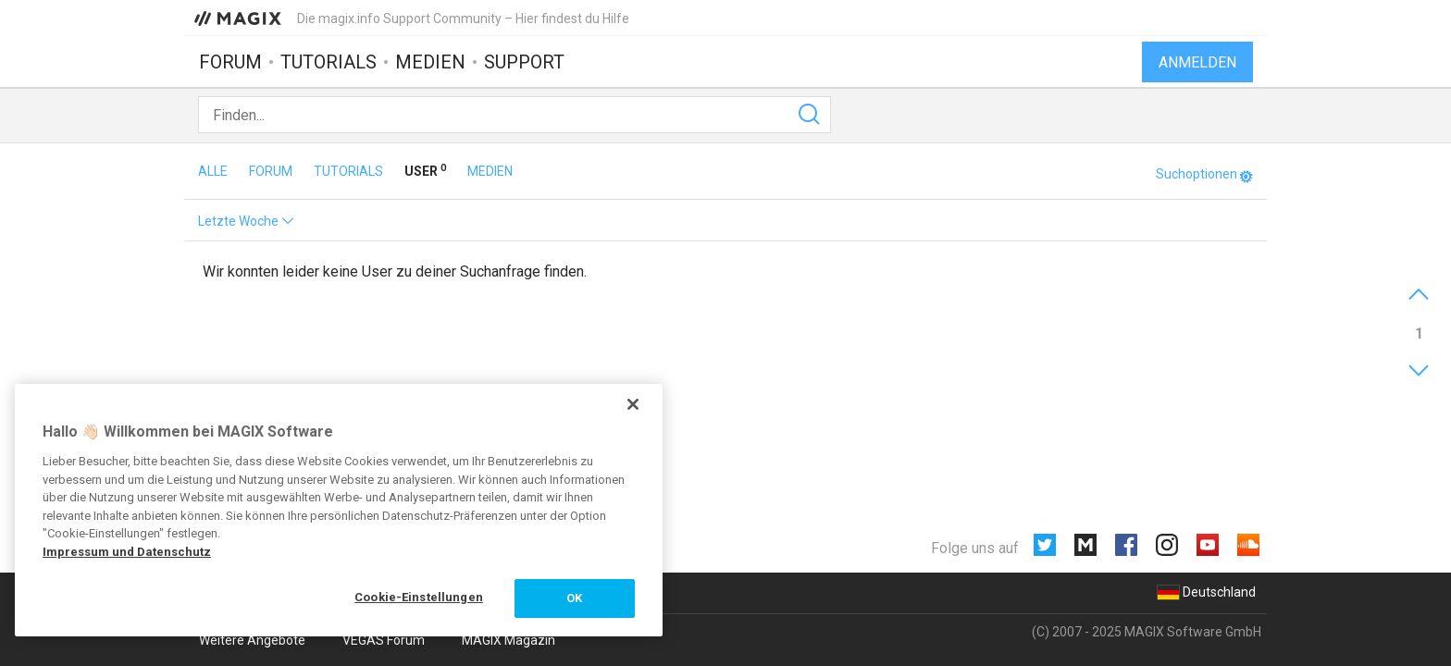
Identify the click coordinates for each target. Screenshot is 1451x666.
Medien (430, 62)
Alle (214, 171)
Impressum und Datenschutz (127, 552)
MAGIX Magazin (508, 640)
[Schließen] (633, 404)
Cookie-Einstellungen (418, 597)
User (426, 171)
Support (524, 62)
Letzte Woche (246, 221)
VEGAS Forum (383, 640)
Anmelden (1197, 62)
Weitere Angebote (252, 640)
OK (574, 598)
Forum (230, 62)
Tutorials (328, 62)
